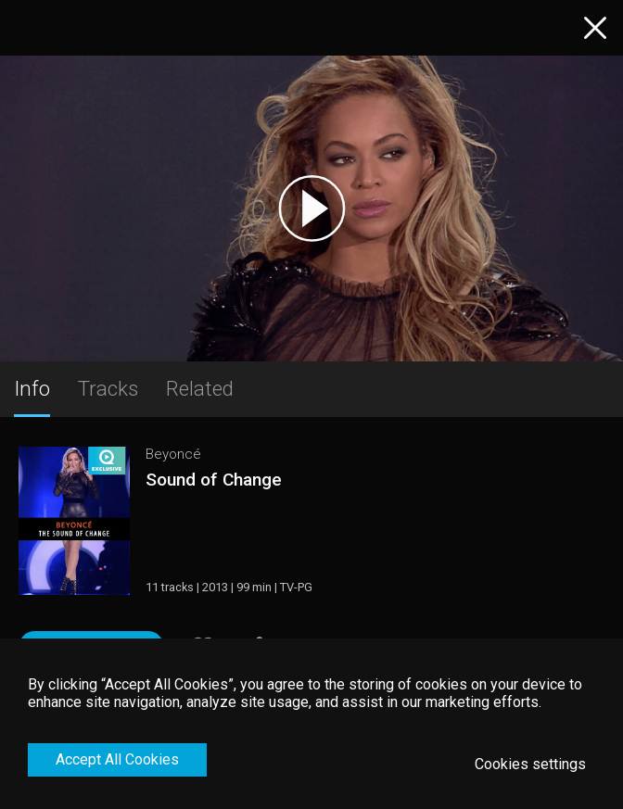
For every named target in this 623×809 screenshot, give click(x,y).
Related (200, 388)
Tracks (108, 388)
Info (32, 388)
